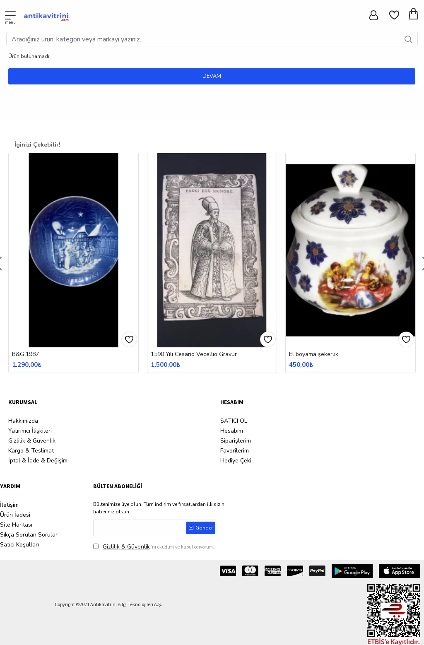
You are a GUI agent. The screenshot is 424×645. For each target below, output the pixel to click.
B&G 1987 (25, 354)
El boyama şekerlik (313, 354)
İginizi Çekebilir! (37, 145)
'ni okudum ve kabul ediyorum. (153, 546)
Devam (212, 76)
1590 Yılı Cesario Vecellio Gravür (194, 354)
